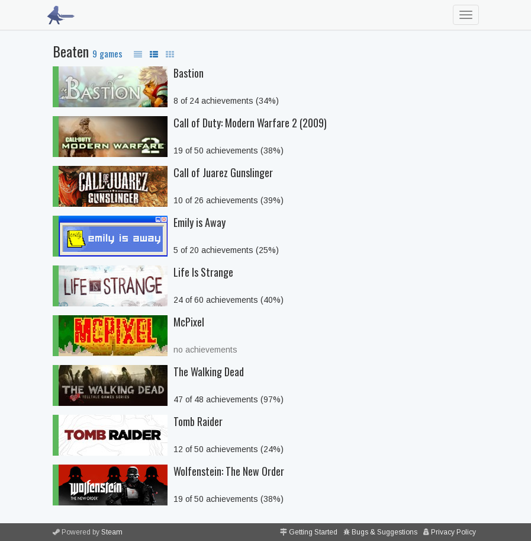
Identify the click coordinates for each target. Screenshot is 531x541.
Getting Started (313, 532)
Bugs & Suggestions (384, 532)
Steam (112, 532)
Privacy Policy (453, 532)
